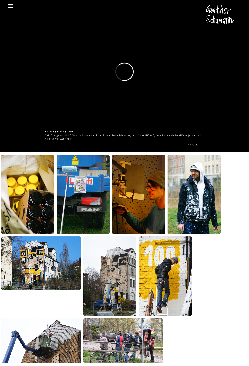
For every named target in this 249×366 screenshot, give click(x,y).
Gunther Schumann (221, 15)
